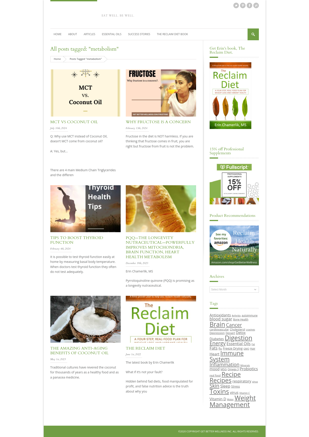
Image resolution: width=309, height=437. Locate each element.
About (72, 34)
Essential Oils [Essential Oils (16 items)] (238, 343)
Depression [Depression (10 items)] (217, 333)
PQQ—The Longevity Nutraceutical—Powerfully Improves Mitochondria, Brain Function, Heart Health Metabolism (160, 247)
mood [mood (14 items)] (215, 368)
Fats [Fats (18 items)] (214, 348)
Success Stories (139, 34)
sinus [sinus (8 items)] (255, 381)
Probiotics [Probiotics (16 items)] (249, 368)
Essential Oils (111, 34)
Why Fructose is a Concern (158, 122)
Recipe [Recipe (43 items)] (231, 374)
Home (58, 34)
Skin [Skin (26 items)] (214, 385)
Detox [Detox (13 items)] (241, 332)
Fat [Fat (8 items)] (253, 344)
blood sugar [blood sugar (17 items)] (221, 319)
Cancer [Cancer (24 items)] (234, 324)
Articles (89, 34)
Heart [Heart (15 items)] (214, 353)
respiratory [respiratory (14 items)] (241, 381)
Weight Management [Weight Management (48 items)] (233, 401)
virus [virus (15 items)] (234, 392)
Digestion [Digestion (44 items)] (238, 338)
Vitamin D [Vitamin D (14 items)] (218, 398)
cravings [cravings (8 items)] (250, 329)
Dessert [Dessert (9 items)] (230, 333)
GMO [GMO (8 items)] (246, 348)
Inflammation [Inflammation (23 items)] (225, 364)
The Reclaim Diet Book (172, 34)
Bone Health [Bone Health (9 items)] (240, 319)
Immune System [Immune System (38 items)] (227, 356)
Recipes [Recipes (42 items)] (221, 380)
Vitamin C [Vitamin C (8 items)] (244, 393)
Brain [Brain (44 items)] (217, 324)
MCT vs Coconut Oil (74, 122)
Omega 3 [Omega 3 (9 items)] (233, 369)
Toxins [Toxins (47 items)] (219, 391)
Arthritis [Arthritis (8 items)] (236, 315)
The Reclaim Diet (145, 348)
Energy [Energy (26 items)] (218, 343)
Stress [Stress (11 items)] (235, 386)
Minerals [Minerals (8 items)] (245, 365)
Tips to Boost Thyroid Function (76, 240)
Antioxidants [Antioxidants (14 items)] (220, 315)
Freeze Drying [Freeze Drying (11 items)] (233, 348)
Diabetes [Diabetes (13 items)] (217, 338)
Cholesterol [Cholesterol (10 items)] (237, 329)
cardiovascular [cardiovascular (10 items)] (219, 329)
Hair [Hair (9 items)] (252, 348)
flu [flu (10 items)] (220, 348)
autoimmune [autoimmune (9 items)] (250, 315)
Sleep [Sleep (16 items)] (225, 386)
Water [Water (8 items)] (230, 399)
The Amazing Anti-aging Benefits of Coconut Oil (79, 351)
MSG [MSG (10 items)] (223, 369)
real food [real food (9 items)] (215, 375)
